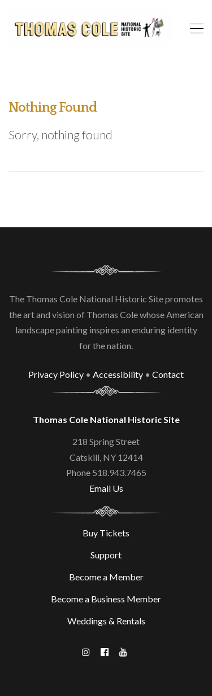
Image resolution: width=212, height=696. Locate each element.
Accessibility (118, 374)
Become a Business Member (106, 598)
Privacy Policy (56, 374)
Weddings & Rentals (106, 620)
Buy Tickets (106, 532)
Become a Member (106, 576)
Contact (168, 374)
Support (106, 554)
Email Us (106, 488)
